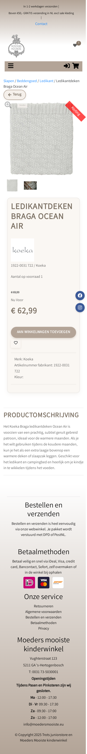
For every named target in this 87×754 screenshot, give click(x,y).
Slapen (8, 81)
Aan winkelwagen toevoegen (43, 332)
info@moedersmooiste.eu (43, 724)
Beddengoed (27, 81)
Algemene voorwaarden (43, 612)
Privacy (43, 628)
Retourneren (43, 606)
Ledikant (46, 81)
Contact (41, 24)
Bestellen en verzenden (43, 617)
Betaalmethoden (44, 623)
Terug (14, 94)
